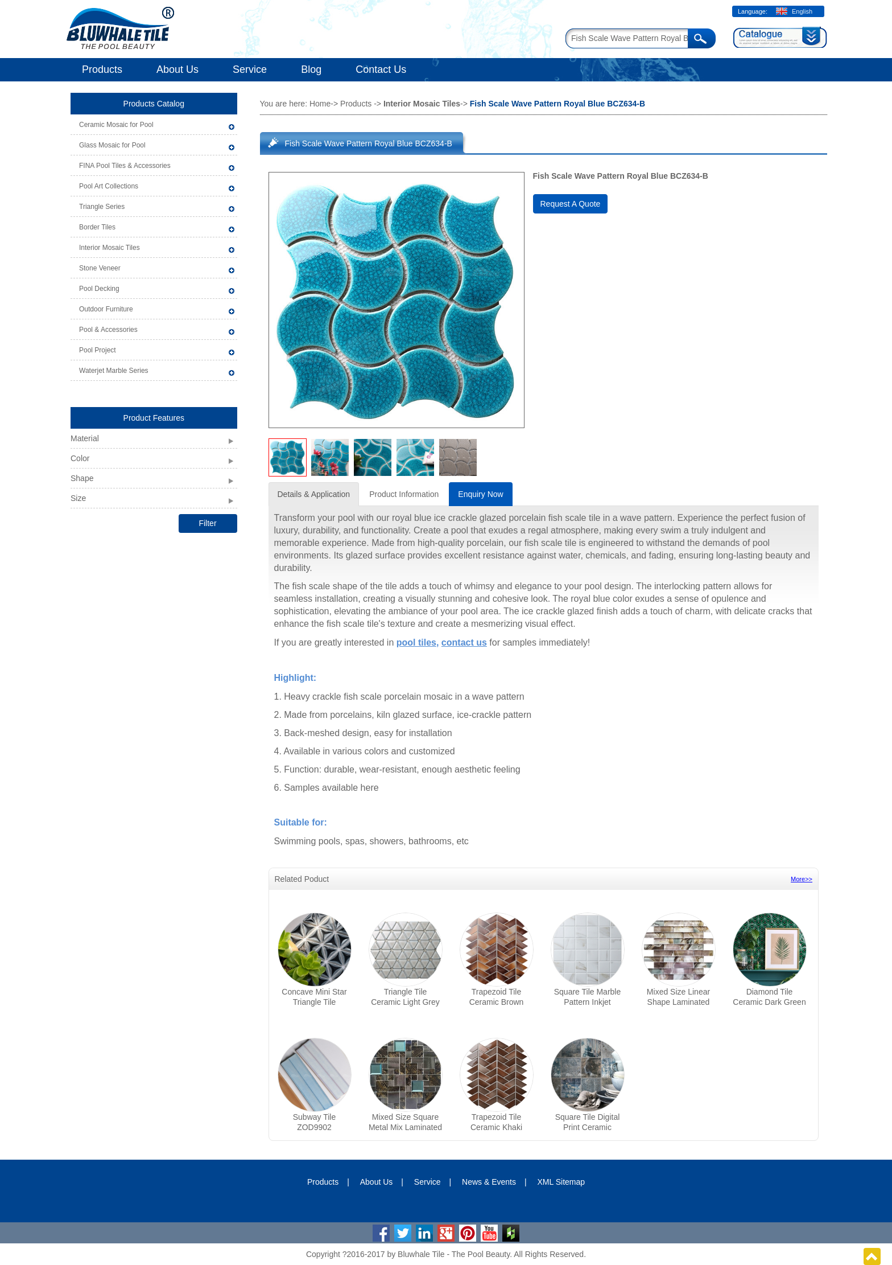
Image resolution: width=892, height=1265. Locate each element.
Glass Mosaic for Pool (112, 145)
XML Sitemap (561, 1181)
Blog (311, 69)
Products (102, 69)
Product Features (153, 417)
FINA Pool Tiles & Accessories (125, 166)
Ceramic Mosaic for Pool (116, 125)
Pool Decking (99, 289)
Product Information (404, 494)
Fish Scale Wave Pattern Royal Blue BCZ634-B (368, 143)
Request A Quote (570, 203)
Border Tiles (97, 227)
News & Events (489, 1181)
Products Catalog (153, 103)
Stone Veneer (100, 268)
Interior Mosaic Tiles (109, 248)
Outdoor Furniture (106, 309)
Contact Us (381, 69)
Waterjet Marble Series (113, 371)
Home (320, 103)
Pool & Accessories (108, 330)
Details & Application (314, 494)
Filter (207, 523)
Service (250, 69)
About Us (177, 69)
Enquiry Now (480, 494)
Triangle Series (102, 207)
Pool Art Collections (108, 186)
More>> (801, 879)
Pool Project (97, 350)
